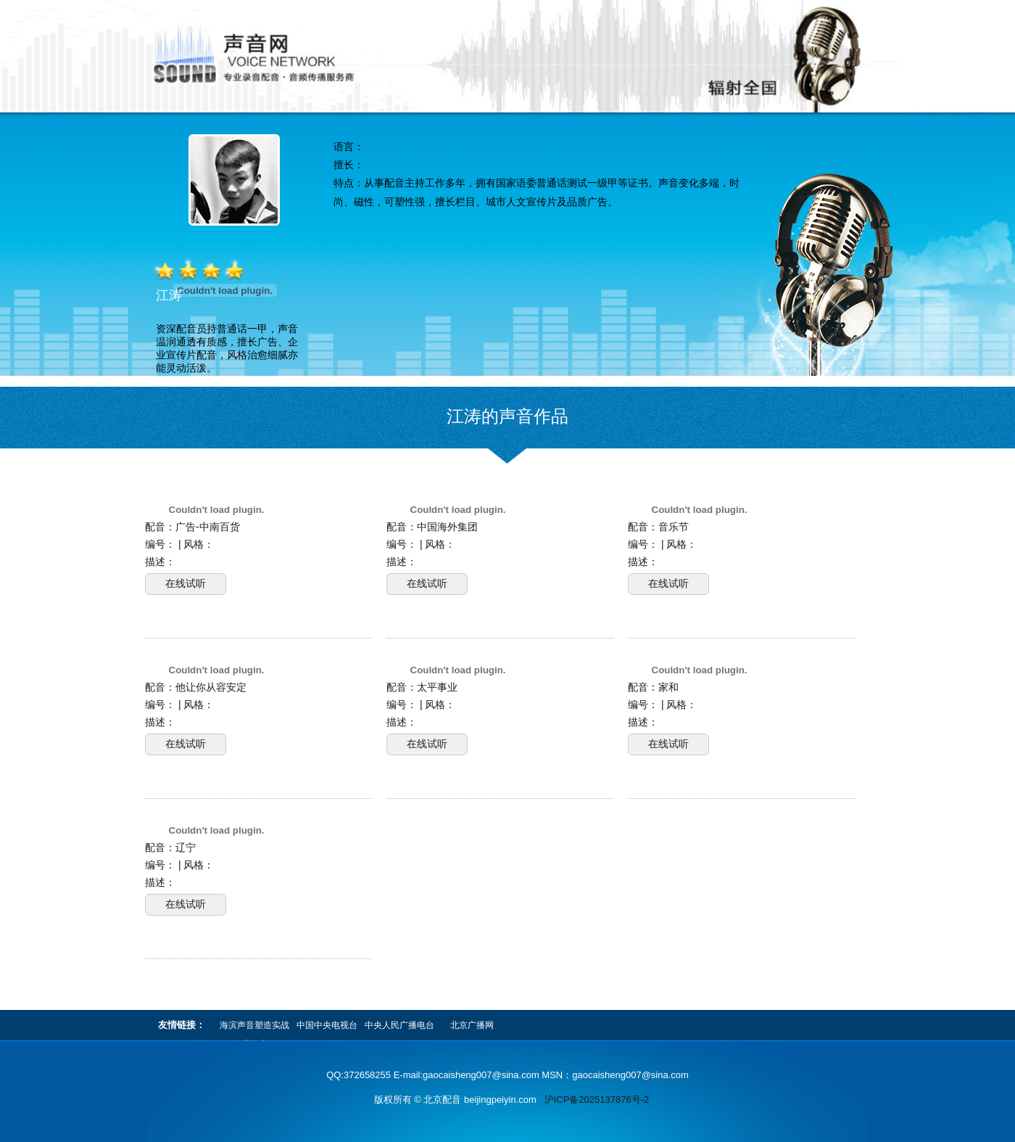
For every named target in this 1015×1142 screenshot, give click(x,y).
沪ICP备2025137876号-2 (597, 1099)
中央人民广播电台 (399, 1025)
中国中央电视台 (327, 1025)
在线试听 (185, 583)
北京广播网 (472, 1025)
